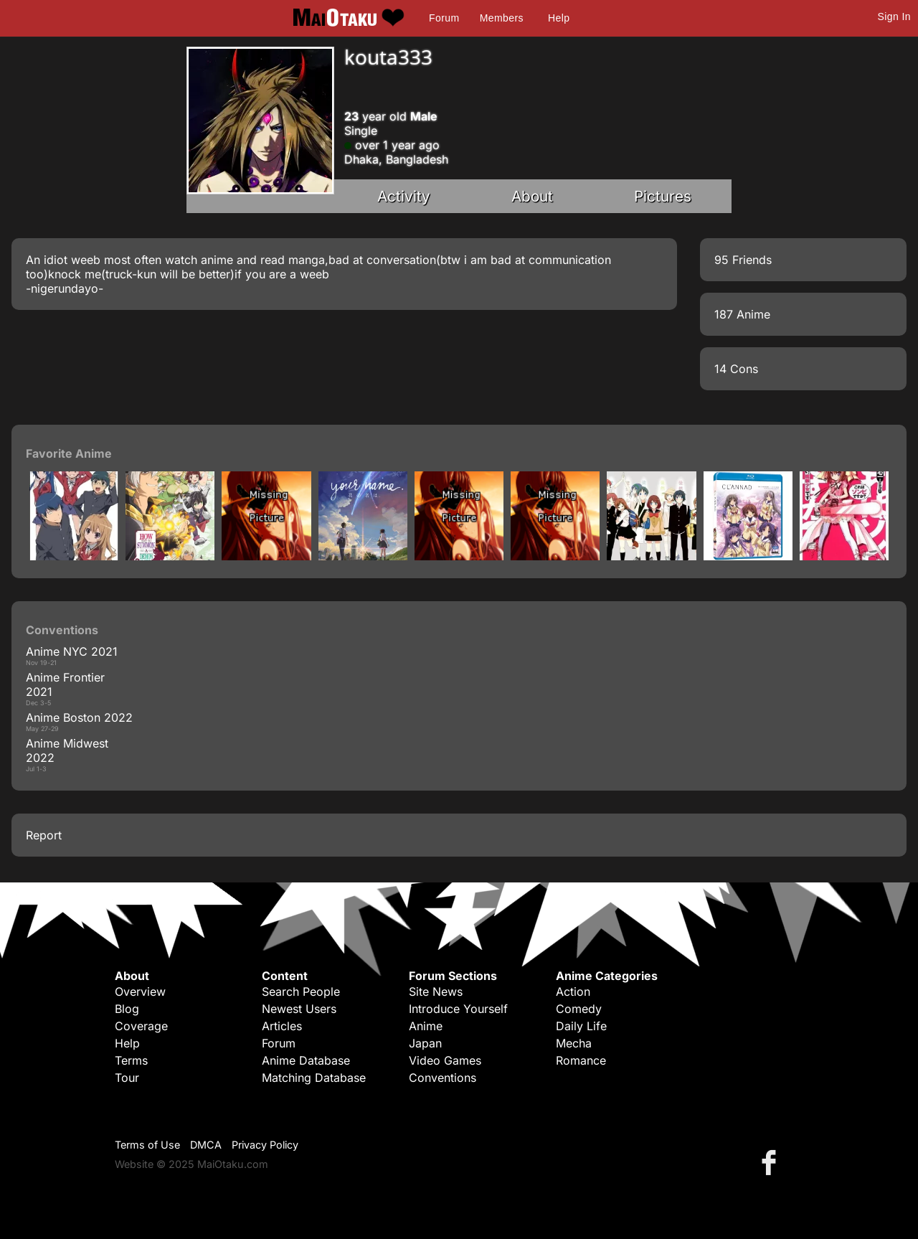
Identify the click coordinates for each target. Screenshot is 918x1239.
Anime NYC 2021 (72, 651)
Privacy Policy (265, 1145)
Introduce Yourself (458, 1009)
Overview (140, 991)
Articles (282, 1026)
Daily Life (581, 1026)
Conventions (442, 1077)
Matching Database (314, 1077)
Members (502, 18)
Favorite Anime (69, 453)
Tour (127, 1077)
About (532, 196)
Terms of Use (147, 1145)
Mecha (574, 1043)
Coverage (141, 1026)
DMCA (206, 1145)
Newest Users (299, 1009)
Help (558, 18)
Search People (301, 991)
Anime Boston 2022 (79, 717)
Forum (444, 18)
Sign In (894, 16)
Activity (403, 196)
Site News (436, 991)
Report (44, 835)
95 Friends (743, 260)
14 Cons (736, 369)
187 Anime (742, 314)
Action (573, 991)
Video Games (445, 1060)
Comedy (579, 1009)
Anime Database (306, 1060)
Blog (127, 1009)
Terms (131, 1060)
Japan (425, 1043)
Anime (426, 1026)
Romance (581, 1060)
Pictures (662, 196)
